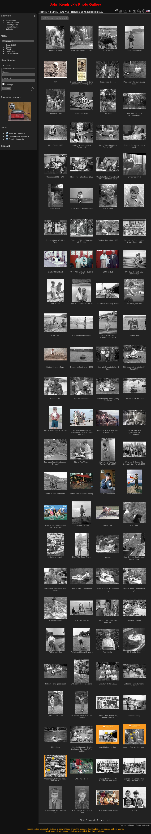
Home (42, 11)
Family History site (16, 139)
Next (102, 820)
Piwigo (131, 825)
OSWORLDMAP (13, 53)
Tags (8, 45)
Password (6, 78)
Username (6, 72)
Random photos (12, 23)
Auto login (7, 84)
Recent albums (12, 27)
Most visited (11, 21)
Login (8, 65)
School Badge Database (19, 136)
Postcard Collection (17, 133)
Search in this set (57, 18)
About (8, 49)
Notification (10, 51)
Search (9, 47)
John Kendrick (89, 11)
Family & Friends (69, 11)
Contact (5, 146)
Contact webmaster (143, 825)
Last (108, 820)
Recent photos (12, 25)
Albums (52, 11)
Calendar (10, 29)
